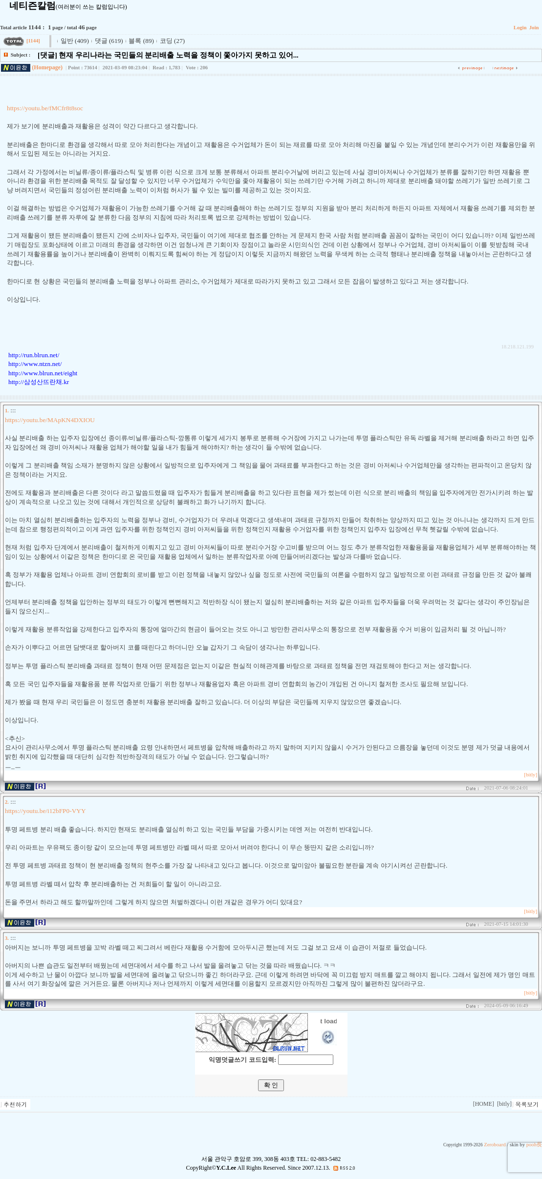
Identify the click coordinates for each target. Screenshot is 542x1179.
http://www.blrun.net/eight (42, 373)
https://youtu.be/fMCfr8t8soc (45, 108)
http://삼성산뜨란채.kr (38, 382)
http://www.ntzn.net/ (35, 363)
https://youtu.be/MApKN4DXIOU (50, 420)
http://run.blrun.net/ (33, 355)
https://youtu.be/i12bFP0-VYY (45, 810)
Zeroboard (494, 1144)
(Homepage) (47, 67)
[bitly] (530, 774)
